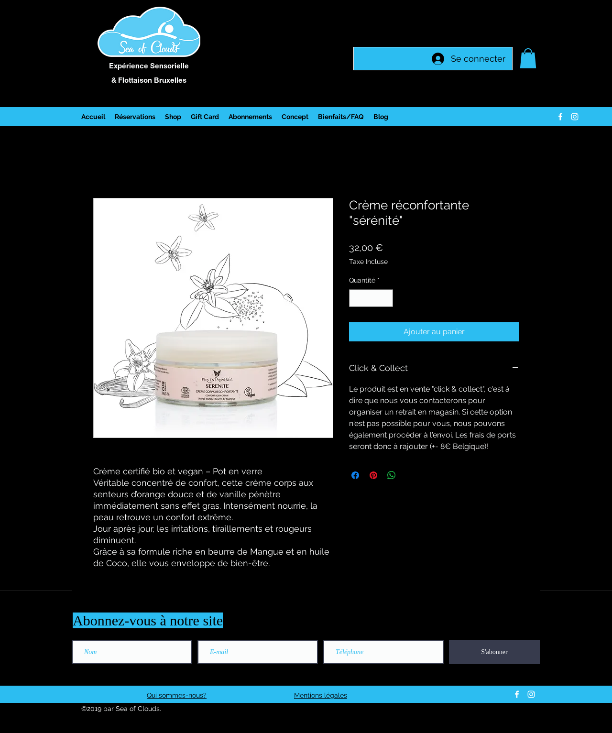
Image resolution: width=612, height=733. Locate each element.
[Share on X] (409, 475)
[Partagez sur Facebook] (355, 475)
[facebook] (560, 116)
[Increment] (386, 298)
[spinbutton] (371, 298)
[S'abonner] (494, 652)
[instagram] (574, 116)
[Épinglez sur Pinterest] (373, 475)
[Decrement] (356, 298)
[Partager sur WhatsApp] (391, 475)
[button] (528, 58)
